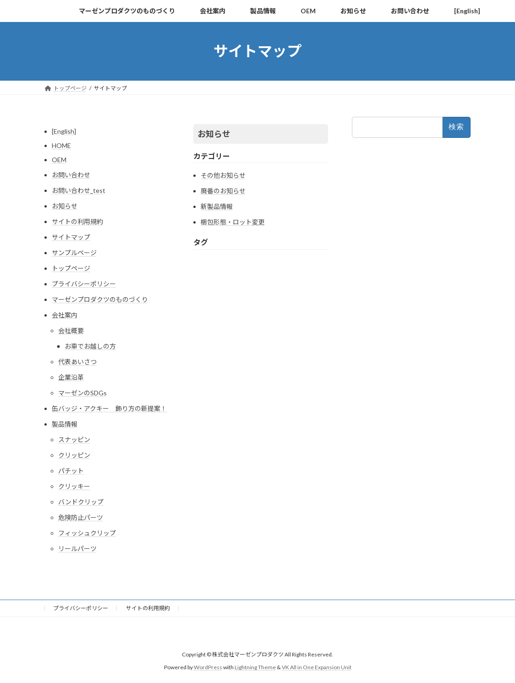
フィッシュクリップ (87, 533)
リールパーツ (77, 548)
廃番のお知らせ (223, 191)
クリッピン (74, 455)
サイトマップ (71, 237)
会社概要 (71, 330)
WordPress (208, 667)
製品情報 (64, 424)
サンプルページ (74, 253)
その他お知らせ (223, 175)
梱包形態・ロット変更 (233, 222)
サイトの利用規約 (77, 221)
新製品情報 (217, 206)
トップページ (71, 268)
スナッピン (74, 439)
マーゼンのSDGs (82, 393)
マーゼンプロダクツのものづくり (100, 299)
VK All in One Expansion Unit (316, 667)
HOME (61, 145)
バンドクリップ (81, 502)
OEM (59, 160)
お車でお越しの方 (90, 346)
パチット (71, 471)
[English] (64, 131)
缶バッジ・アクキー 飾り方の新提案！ (109, 408)
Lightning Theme (255, 667)
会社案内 (64, 315)
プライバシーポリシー (84, 284)
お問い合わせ (71, 175)
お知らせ (64, 206)
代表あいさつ (77, 362)
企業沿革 (71, 377)
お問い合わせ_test (78, 190)
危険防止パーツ (80, 517)
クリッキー (74, 486)
